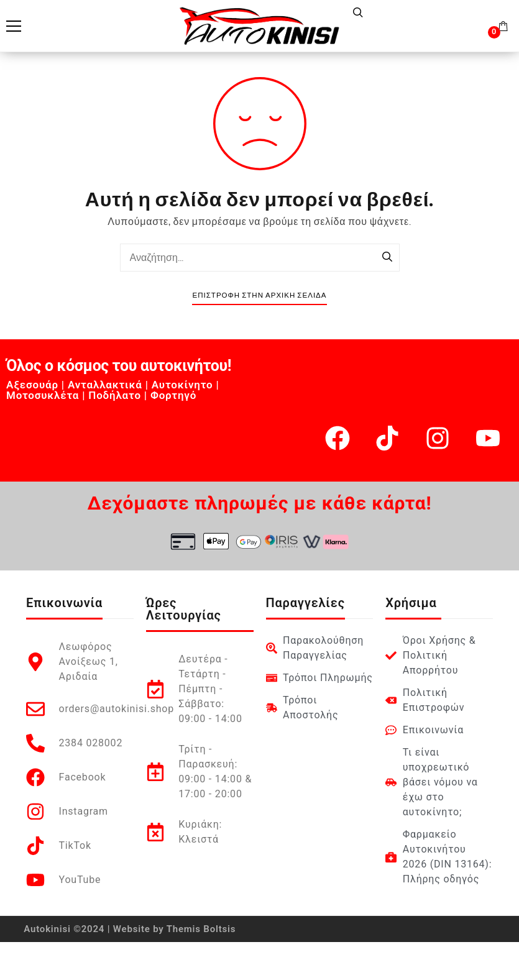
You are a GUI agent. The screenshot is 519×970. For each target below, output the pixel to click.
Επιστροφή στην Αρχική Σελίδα (259, 295)
